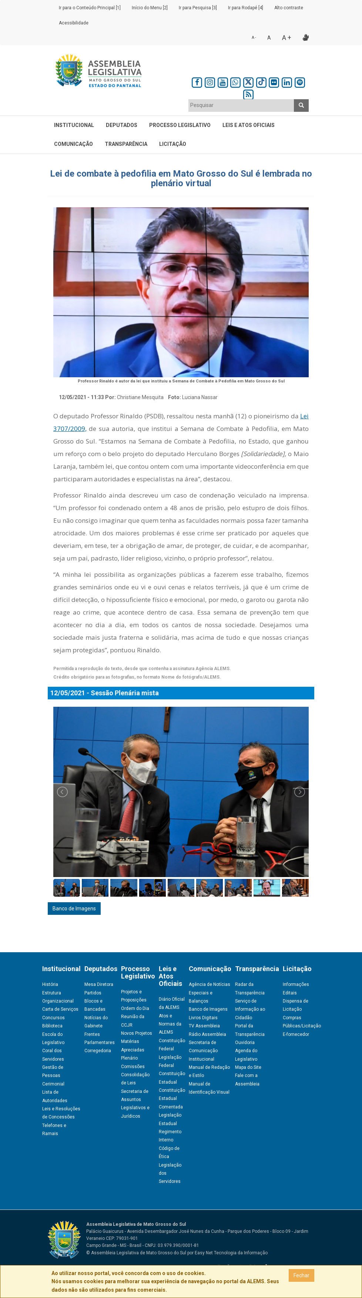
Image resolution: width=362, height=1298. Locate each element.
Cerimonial (53, 1084)
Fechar (301, 1275)
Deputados (121, 125)
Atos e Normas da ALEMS (170, 1024)
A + (286, 37)
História (50, 984)
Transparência (126, 144)
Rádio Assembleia (207, 1034)
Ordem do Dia (135, 1008)
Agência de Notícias (209, 984)
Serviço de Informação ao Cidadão (250, 1009)
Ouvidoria (245, 1042)
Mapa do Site (248, 1067)
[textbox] (241, 105)
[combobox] (241, 105)
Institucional (74, 125)
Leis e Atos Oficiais (248, 125)
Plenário (129, 1058)
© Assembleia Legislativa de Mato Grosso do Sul (136, 1252)
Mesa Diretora (98, 984)
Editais (290, 993)
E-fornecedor (296, 1034)
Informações (296, 984)
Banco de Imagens (74, 908)
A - (254, 38)
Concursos (53, 1017)
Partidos (92, 993)
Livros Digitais (203, 1017)
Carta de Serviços (60, 1009)
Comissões (133, 1066)
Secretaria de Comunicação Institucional (203, 1051)
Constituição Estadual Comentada (172, 1099)
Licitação (172, 144)
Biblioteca (52, 1025)
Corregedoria (97, 1050)
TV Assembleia (204, 1025)
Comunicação (73, 144)
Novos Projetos (136, 1033)
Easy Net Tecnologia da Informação (231, 1252)
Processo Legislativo (180, 125)
